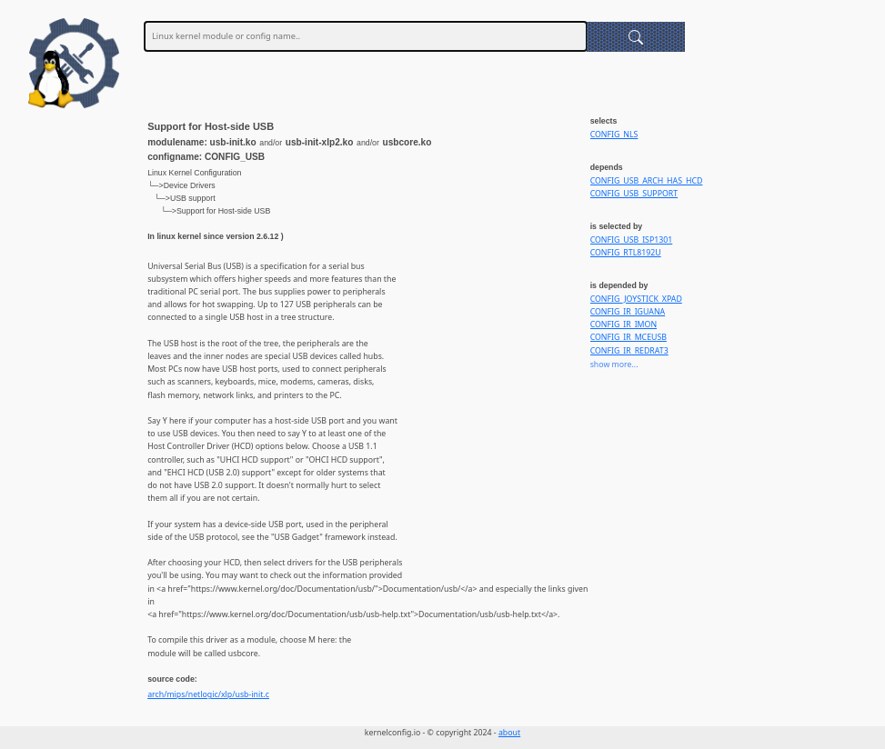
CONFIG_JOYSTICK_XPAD (636, 299)
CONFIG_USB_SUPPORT (634, 193)
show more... (614, 364)
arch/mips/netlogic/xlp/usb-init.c (208, 694)
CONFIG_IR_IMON (623, 324)
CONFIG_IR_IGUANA (628, 311)
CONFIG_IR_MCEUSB (628, 337)
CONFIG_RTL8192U (625, 252)
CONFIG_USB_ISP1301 (631, 240)
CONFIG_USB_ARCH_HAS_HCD (646, 180)
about (509, 732)
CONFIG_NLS (614, 134)
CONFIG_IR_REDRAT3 (629, 350)
